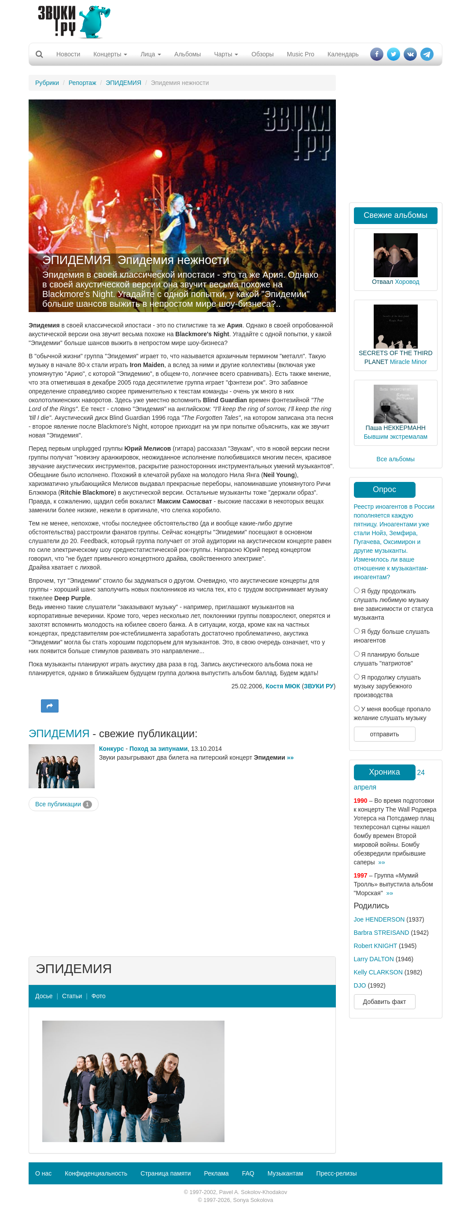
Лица (150, 54)
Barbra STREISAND (381, 932)
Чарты (226, 54)
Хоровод (407, 281)
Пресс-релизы (336, 1173)
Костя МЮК (283, 686)
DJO (360, 985)
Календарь (343, 54)
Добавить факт (384, 1001)
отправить (384, 734)
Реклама (216, 1173)
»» (290, 757)
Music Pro (300, 54)
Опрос (384, 489)
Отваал (382, 281)
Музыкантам (285, 1173)
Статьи (72, 996)
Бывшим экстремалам (395, 436)
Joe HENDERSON (379, 919)
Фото (99, 996)
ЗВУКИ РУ (318, 686)
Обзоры (262, 54)
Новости (68, 54)
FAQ (248, 1173)
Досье (44, 996)
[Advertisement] (232, 20)
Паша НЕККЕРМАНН (396, 427)
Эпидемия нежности (173, 260)
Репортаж (82, 82)
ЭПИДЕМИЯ (123, 82)
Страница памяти (165, 1173)
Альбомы (187, 54)
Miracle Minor (408, 361)
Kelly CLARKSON (378, 972)
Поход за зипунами (158, 748)
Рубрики (47, 82)
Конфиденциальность (96, 1173)
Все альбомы (395, 459)
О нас (43, 1173)
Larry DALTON (374, 959)
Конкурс (111, 748)
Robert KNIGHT (375, 945)
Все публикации (63, 804)
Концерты (110, 54)
